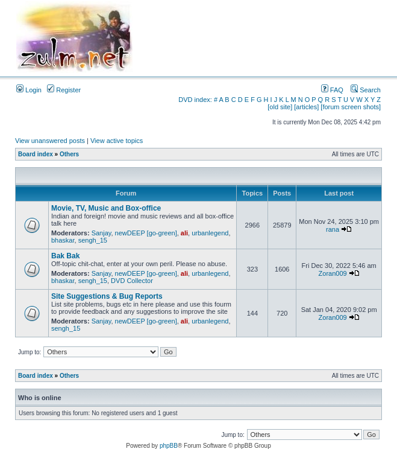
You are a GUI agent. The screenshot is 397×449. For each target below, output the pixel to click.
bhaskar (63, 240)
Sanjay (101, 233)
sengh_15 (92, 240)
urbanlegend (210, 233)
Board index (35, 154)
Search (366, 90)
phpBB (169, 445)
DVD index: (195, 99)
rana (332, 229)
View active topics (116, 140)
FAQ (332, 90)
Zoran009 (333, 273)
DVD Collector (132, 280)
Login (29, 90)
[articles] (306, 106)
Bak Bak (65, 256)
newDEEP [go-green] (146, 233)
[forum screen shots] (350, 106)
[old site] (279, 106)
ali (184, 233)
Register (64, 90)
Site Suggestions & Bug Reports (107, 296)
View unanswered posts (50, 140)
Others (69, 154)
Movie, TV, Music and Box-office (106, 208)
